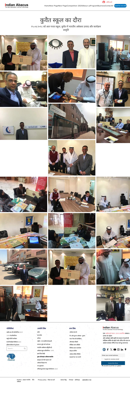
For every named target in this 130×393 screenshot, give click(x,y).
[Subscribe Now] (113, 363)
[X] (111, 349)
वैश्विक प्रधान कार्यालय (75, 348)
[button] (86, 6)
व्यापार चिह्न (64, 380)
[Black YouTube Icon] (114, 349)
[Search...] (14, 348)
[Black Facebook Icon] (107, 349)
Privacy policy (42, 380)
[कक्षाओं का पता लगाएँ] (120, 6)
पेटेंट (33, 380)
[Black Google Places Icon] (125, 349)
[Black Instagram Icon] (118, 349)
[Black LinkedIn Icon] (121, 349)
